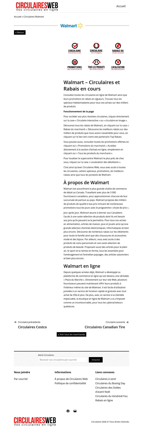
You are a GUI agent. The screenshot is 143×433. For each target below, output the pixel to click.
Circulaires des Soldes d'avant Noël (108, 390)
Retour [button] (19, 32)
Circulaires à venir (105, 379)
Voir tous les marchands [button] (71, 334)
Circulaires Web (91, 167)
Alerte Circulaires (46, 355)
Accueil (121, 6)
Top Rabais (115, 136)
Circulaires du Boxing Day (110, 383)
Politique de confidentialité (70, 383)
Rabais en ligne (104, 400)
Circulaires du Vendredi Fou (111, 396)
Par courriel (21, 379)
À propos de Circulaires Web (71, 379)
